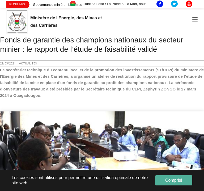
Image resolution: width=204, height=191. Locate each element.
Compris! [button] (173, 180)
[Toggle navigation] (195, 21)
